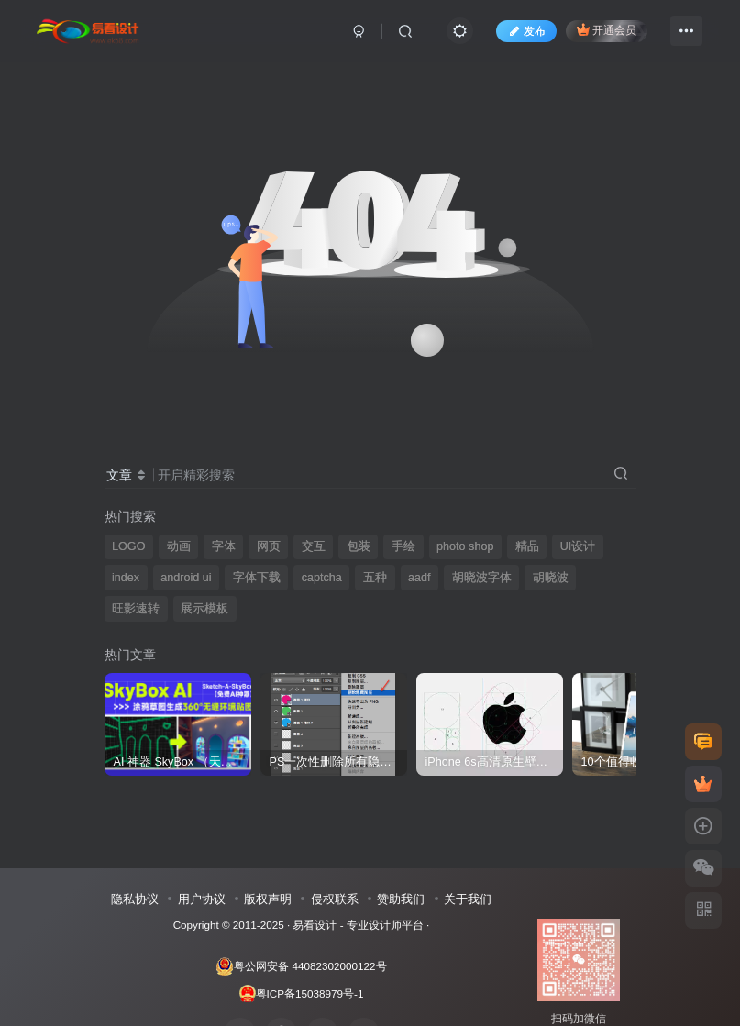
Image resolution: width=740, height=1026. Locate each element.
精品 (527, 546)
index (125, 577)
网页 (269, 546)
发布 (526, 31)
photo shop (464, 546)
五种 (375, 577)
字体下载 (257, 577)
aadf (419, 577)
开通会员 (606, 30)
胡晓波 (551, 577)
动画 (179, 546)
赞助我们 (401, 899)
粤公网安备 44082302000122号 (300, 966)
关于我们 (467, 899)
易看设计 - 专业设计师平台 (358, 925)
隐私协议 (135, 899)
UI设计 (578, 546)
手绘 (403, 546)
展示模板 (204, 608)
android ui (185, 577)
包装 (358, 546)
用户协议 (202, 899)
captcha (322, 577)
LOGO (128, 546)
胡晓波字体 (482, 577)
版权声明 (268, 899)
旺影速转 (136, 608)
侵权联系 (335, 899)
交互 (314, 546)
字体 (224, 546)
